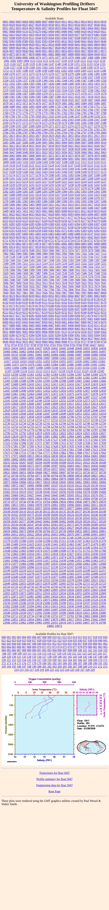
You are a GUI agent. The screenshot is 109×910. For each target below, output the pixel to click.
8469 (84, 322)
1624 (19, 100)
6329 (38, 227)
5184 (77, 175)
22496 (78, 576)
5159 (19, 171)
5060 (84, 152)
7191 (19, 263)
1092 (13, 60)
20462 (46, 521)
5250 (45, 188)
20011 (94, 505)
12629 (6, 410)
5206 (77, 178)
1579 (103, 93)
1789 (6, 116)
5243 (103, 185)
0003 (19, 21)
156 (34, 660)
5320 (77, 194)
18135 (70, 459)
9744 (90, 341)
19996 (70, 505)
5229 (12, 185)
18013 (30, 456)
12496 (78, 397)
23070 (30, 599)
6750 (45, 240)
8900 (71, 328)
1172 (6, 70)
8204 (58, 309)
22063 (86, 563)
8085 (103, 296)
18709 (70, 472)
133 (24, 656)
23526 (86, 609)
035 (75, 640)
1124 (102, 60)
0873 (103, 51)
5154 (90, 168)
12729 (102, 420)
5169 (84, 171)
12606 (30, 403)
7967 (64, 292)
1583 (25, 96)
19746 (30, 501)
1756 (25, 109)
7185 (84, 260)
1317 (38, 77)
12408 (14, 384)
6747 (25, 240)
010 (54, 637)
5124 (51, 165)
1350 (103, 80)
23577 (30, 612)
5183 (71, 175)
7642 (6, 286)
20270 (14, 518)
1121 (83, 60)
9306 (6, 338)
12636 (62, 410)
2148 (84, 116)
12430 (54, 387)
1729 (58, 106)
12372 (14, 377)
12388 (22, 381)
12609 (54, 403)
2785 (12, 132)
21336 (70, 541)
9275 (25, 335)
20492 (62, 521)
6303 (71, 224)
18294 (38, 462)
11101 (62, 367)
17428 (54, 446)
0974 (6, 57)
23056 (6, 599)
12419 (94, 384)
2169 (6, 122)
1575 (77, 93)
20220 (62, 514)
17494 (14, 449)
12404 (94, 381)
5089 (58, 158)
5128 (77, 165)
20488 (54, 521)
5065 (12, 155)
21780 (102, 550)
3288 (25, 142)
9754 (14, 345)
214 (16, 669)
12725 (78, 420)
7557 (25, 276)
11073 (15, 364)
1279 (71, 73)
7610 (25, 283)
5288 (38, 191)
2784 (6, 132)
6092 (64, 214)
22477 (54, 576)
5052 (45, 152)
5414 (71, 204)
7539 (71, 273)
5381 (19, 201)
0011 (64, 21)
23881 (62, 619)
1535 (71, 90)
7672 (90, 286)
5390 (64, 201)
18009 (22, 456)
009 (49, 637)
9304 (97, 335)
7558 (32, 276)
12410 (30, 384)
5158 (12, 171)
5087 (45, 158)
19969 (30, 505)
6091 (58, 214)
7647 (12, 286)
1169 (90, 67)
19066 (102, 482)
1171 (102, 67)
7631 (90, 283)
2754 (84, 129)
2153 (12, 119)
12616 (6, 407)
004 (24, 637)
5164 (51, 171)
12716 (38, 420)
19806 (54, 501)
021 (4, 640)
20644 (102, 527)
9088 (12, 332)
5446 (90, 207)
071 (44, 647)
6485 (64, 234)
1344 (64, 80)
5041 (90, 149)
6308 (103, 224)
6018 (90, 211)
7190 (12, 263)
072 (49, 647)
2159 (51, 119)
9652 (19, 341)
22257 (102, 570)
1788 (103, 113)
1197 (31, 70)
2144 (58, 116)
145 (85, 656)
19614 (38, 498)
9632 (77, 338)
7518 (58, 273)
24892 (50, 625)
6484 (58, 234)
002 (14, 637)
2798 (90, 132)
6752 (58, 240)
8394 (71, 318)
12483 (30, 397)
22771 (14, 590)
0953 (103, 54)
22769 (6, 590)
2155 (25, 119)
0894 (90, 54)
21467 (78, 544)
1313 (12, 77)
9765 (73, 345)
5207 (84, 178)
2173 (32, 122)
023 (14, 640)
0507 (6, 38)
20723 (54, 531)
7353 (97, 266)
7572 (77, 276)
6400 (25, 234)
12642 (6, 413)
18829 (14, 478)
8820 (25, 328)
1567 (25, 93)
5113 (90, 162)
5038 (71, 149)
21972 (102, 560)
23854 (30, 619)
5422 (19, 207)
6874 (38, 243)
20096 (94, 508)
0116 (25, 31)
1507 (38, 87)
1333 (103, 77)
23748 (38, 616)
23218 (38, 603)
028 (39, 640)
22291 (46, 573)
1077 (58, 57)
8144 (19, 302)
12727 (86, 420)
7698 (19, 289)
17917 (86, 452)
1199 (44, 70)
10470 (38, 351)
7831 (84, 289)
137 (44, 656)
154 (24, 660)
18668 (38, 472)
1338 (32, 80)
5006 (77, 142)
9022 (103, 328)
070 (39, 647)
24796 (102, 622)
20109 (14, 511)
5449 (6, 211)
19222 (70, 488)
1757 (32, 109)
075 (65, 647)
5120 (25, 165)
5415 (77, 204)
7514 (51, 273)
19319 (22, 492)
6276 (77, 220)
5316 (51, 194)
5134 (6, 168)
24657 (86, 622)
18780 (46, 475)
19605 (30, 498)
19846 (78, 501)
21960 (86, 560)
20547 (30, 524)
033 (65, 640)
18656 (30, 472)
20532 (6, 524)
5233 (38, 185)
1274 (38, 73)
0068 (12, 31)
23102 (78, 599)
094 (54, 650)
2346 (58, 129)
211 (95, 666)
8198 (25, 309)
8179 (45, 305)
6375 (64, 230)
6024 (25, 214)
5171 (97, 171)
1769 (6, 113)
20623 (62, 527)
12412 (46, 384)
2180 (71, 122)
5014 (25, 145)
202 (49, 666)
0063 (84, 28)
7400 (51, 269)
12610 (62, 403)
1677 (45, 103)
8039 (32, 296)
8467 (77, 322)
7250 (97, 263)
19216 (62, 488)
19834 (62, 501)
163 (65, 660)
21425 (30, 544)
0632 (64, 41)
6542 (97, 234)
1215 (90, 70)
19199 (46, 488)
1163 (51, 67)
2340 (19, 129)
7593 (32, 279)
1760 (51, 109)
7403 (58, 269)
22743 (54, 586)
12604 (14, 403)
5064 (6, 155)
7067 (58, 250)
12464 (30, 394)
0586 (19, 41)
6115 (38, 217)
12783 (62, 430)
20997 (102, 534)
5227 (103, 181)
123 (84, 653)
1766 (90, 109)
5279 (90, 188)
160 (54, 660)
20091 (86, 508)
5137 (25, 168)
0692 (84, 44)
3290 (38, 142)
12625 (78, 407)
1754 (12, 109)
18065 (94, 456)
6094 (77, 214)
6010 (71, 211)
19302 (6, 492)
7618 (64, 283)
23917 (70, 619)
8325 (58, 315)
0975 (12, 57)
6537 (90, 234)
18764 (30, 475)
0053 (19, 28)
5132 (97, 165)
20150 (6, 514)
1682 (71, 103)
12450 (30, 390)
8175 (25, 305)
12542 (14, 400)
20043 (14, 508)
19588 (6, 498)
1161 (38, 67)
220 (47, 669)
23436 (70, 606)
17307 (46, 443)
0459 (71, 34)
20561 (46, 524)
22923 (54, 593)
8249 (90, 312)
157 (39, 660)
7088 (38, 253)
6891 (6, 247)
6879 (51, 243)
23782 (70, 616)
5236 (58, 185)
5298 (51, 191)
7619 (71, 283)
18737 (94, 472)
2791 (51, 132)
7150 (51, 256)
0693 (90, 44)
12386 (14, 381)
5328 (25, 198)
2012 (45, 116)
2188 (103, 122)
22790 (38, 590)
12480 (6, 397)
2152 (6, 119)
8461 (64, 322)
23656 (94, 612)
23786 (78, 616)
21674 (38, 550)
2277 (90, 126)
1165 (64, 67)
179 (39, 663)
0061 (71, 28)
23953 (14, 622)
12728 (94, 420)
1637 (77, 100)
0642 (90, 41)
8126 (64, 299)
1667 (90, 100)
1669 (103, 100)
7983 (77, 292)
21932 (54, 560)
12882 (54, 436)
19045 (62, 482)
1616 (77, 96)
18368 (22, 465)
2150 (97, 116)
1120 (77, 60)
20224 (70, 514)
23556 (14, 612)
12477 (86, 394)
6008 (64, 211)
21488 (6, 547)
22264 (6, 573)
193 (4, 666)
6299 (45, 224)
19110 (62, 485)
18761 (22, 475)
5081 (6, 158)
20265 (6, 518)
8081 (90, 296)
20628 (78, 527)
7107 (97, 253)
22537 (22, 580)
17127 (54, 439)
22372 (78, 573)
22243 (78, 570)
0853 (58, 51)
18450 (94, 465)
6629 (12, 237)
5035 (51, 149)
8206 (71, 309)
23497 (54, 609)
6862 (19, 243)
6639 (71, 237)
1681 (64, 103)
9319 (45, 338)
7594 (38, 279)
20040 (6, 508)
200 (39, 666)
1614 (64, 96)
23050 (94, 596)
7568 (64, 276)
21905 (30, 560)
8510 (90, 325)
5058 (77, 152)
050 (44, 643)
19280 (86, 488)
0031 (58, 24)
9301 (77, 335)
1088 (90, 57)
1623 (12, 100)
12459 (102, 390)
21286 (22, 541)
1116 (51, 60)
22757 (94, 586)
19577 (102, 495)
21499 (30, 547)
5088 (51, 158)
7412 (77, 269)
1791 (19, 116)
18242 (14, 462)
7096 (71, 253)
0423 (12, 34)
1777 (32, 113)
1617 (84, 96)
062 (105, 643)
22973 (22, 596)
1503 (25, 87)
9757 (27, 345)
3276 (51, 139)
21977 (14, 563)
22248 (86, 570)
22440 (14, 576)
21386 (6, 544)
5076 (77, 155)
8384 (32, 318)
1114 (39, 60)
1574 (71, 93)
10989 (94, 354)
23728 (22, 616)
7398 (45, 269)
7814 (77, 289)
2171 (19, 122)
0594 (51, 41)
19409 (14, 495)
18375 (38, 465)
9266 (12, 335)
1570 (45, 93)
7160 (12, 260)
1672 (19, 103)
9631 (71, 338)
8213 (12, 312)
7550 (103, 273)
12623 (62, 407)
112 (34, 653)
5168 (77, 171)
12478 (94, 394)
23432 (62, 606)
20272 (22, 518)
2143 (51, 116)
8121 (45, 299)
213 (105, 666)
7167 (45, 260)
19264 (78, 488)
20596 (6, 527)
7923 (38, 292)
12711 (14, 420)
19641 (62, 498)
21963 (94, 560)
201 (44, 666)
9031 (6, 332)
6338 (71, 227)
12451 (38, 390)
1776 (25, 113)
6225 (25, 220)
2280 (6, 129)
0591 (32, 41)
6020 (103, 211)
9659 (38, 341)
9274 (19, 335)
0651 (38, 44)
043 (9, 643)
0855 (71, 51)
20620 (54, 527)
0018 (103, 21)
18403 (70, 465)
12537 (94, 397)
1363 (19, 83)
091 (39, 650)
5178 (38, 175)
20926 (38, 534)
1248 (103, 70)
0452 (25, 34)
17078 (38, 439)
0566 (64, 38)
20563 (54, 524)
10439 (46, 348)
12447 (6, 390)
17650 (102, 449)
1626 (32, 100)
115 (44, 653)
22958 (94, 593)
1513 (71, 87)
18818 (78, 475)
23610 (78, 612)
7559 (38, 276)
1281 (84, 73)
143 (75, 656)
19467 (62, 495)
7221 (77, 263)
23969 (30, 622)
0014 (84, 21)
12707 (94, 416)
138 (49, 656)
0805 (103, 44)
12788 (102, 430)
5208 (90, 178)
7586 (12, 279)
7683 (6, 289)
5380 (12, 201)
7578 (97, 276)
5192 (19, 178)
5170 (90, 171)
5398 (103, 201)
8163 (71, 302)
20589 (94, 524)
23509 (62, 609)
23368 (14, 606)
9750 (103, 341)
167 (85, 660)
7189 (6, 263)
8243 (77, 312)
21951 (78, 560)
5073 (58, 155)
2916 (19, 139)
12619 (30, 407)
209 (85, 666)
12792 (22, 433)
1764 (77, 109)
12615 (102, 403)
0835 (103, 47)
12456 (78, 390)
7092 (58, 253)
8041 (38, 296)
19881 (6, 505)
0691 (77, 44)
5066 (19, 155)
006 (34, 637)
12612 (78, 403)
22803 (46, 590)
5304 (90, 191)
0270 (31, 31)
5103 (32, 162)
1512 (64, 87)
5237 (64, 185)
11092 (101, 364)
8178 (38, 305)
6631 (25, 237)
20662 (14, 531)
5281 (103, 188)
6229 (51, 220)
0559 (45, 38)
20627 (70, 527)
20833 (86, 531)
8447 (38, 322)
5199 (64, 178)
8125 (58, 299)
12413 (54, 384)
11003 (70, 358)
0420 (97, 31)
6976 (25, 250)
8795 (12, 328)
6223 (12, 220)
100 (80, 650)
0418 (84, 31)
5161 (32, 171)
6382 (77, 230)
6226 (32, 220)
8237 (71, 312)
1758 (38, 109)
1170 (96, 67)
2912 (97, 136)
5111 (77, 162)
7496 (45, 273)
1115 (45, 60)
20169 (22, 514)
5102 (25, 162)
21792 (6, 554)
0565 (58, 38)
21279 (6, 541)
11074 (22, 364)
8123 (51, 299)
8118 (38, 299)
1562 (97, 90)
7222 (84, 263)
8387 (38, 318)
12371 (6, 377)
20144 (94, 511)
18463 (6, 469)
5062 (97, 152)
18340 (102, 462)
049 (39, 643)
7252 (6, 266)
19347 (54, 492)
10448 (70, 348)
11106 (101, 367)
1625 (25, 100)
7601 (84, 279)
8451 (51, 322)
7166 (38, 260)
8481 (19, 325)
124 (89, 653)
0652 (45, 44)
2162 (64, 119)
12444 (86, 387)
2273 (64, 126)
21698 (62, 550)
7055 (38, 250)
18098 (38, 459)
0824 (45, 47)
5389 (58, 201)
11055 (62, 361)
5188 (97, 175)
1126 (13, 64)
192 (105, 663)
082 (100, 647)
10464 (30, 351)
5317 (58, 194)
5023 (77, 145)
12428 (38, 387)
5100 (12, 162)
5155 (97, 168)
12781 (46, 430)
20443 (38, 521)
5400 (12, 204)
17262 (14, 443)
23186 (22, 603)
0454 (38, 34)
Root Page (54, 791)
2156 (32, 119)
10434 (14, 348)
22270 (14, 573)
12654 (102, 413)
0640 (77, 41)
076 (70, 647)
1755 (19, 109)
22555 (46, 580)
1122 (89, 60)
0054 (25, 28)
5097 (103, 158)
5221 (64, 181)
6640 (77, 237)
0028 (38, 24)
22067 (94, 563)
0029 (45, 24)
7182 (64, 260)
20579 (78, 524)
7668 (77, 286)
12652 (86, 413)
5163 (45, 171)
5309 (19, 194)
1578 (97, 93)
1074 (38, 57)
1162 (45, 67)
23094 (62, 599)
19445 (54, 495)
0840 (25, 51)
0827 (51, 47)
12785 (78, 430)
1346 (77, 80)
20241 (86, 514)
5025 (90, 145)
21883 (86, 557)
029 (44, 640)
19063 (86, 482)
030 (49, 640)
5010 (103, 142)
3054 (38, 139)
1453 (97, 83)
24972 (58, 625)
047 (29, 643)
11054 (54, 361)
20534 (14, 524)
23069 (22, 599)
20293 (46, 518)
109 (19, 653)
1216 (96, 70)
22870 (14, 593)
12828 (6, 436)
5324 (103, 194)
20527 (94, 521)
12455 (70, 390)
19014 (30, 482)
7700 (32, 289)
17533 (30, 449)
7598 (64, 279)
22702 (70, 583)
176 (24, 663)
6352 (97, 227)
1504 (32, 87)
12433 (70, 387)
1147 (51, 64)
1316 (32, 77)
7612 (38, 283)
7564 (51, 276)
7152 (64, 256)
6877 (45, 243)
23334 (78, 603)
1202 (64, 70)
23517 (78, 609)
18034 (62, 456)
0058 (51, 28)
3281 (84, 139)
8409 (6, 322)
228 (87, 669)
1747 (71, 106)
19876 (102, 501)
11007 (78, 358)
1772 (19, 113)
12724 (70, 420)
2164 (77, 119)
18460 (102, 465)
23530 (94, 609)
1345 (71, 80)
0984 (19, 57)
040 (100, 640)
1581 (12, 96)
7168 (51, 260)
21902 (22, 560)
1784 (77, 113)
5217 (45, 181)
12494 (70, 397)
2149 (90, 116)
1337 (25, 80)
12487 (54, 397)
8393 (64, 318)
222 (57, 669)
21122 (46, 537)
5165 (58, 171)
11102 (70, 367)
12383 (94, 377)
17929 (94, 452)
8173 (12, 305)
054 (65, 643)
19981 (54, 505)
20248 (102, 514)
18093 (22, 459)
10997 (46, 358)
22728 (22, 586)
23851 (14, 619)
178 (34, 663)
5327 (19, 198)
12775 (6, 430)
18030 (54, 456)
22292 (54, 573)
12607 (38, 403)
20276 (30, 518)
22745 (62, 586)
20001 (78, 505)
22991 (46, 596)
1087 (84, 57)
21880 (78, 557)
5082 (12, 158)
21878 (70, 557)
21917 (46, 560)
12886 (86, 436)
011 (59, 637)
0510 (25, 38)
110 (24, 653)
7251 (103, 263)
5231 (25, 185)
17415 (38, 446)
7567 (58, 276)
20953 (54, 534)
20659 (6, 531)
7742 (45, 289)
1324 (77, 77)
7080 (97, 250)
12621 (46, 407)
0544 (38, 38)
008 (44, 637)
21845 (14, 557)
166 (80, 660)
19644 (70, 498)
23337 (86, 603)
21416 (22, 544)
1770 (12, 113)
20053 (30, 508)
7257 (25, 266)
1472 (103, 83)
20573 (70, 524)
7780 (51, 289)
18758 (14, 475)
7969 (71, 292)
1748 (77, 106)
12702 (86, 416)
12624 (70, 407)
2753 (77, 129)
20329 (62, 518)
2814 (19, 136)
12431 (62, 387)
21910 (38, 560)
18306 (54, 462)
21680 (54, 550)
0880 (38, 54)
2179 (64, 122)
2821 (64, 136)
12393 (38, 381)
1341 (51, 80)
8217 (38, 312)
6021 (6, 214)
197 (24, 666)
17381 (14, 446)
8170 (103, 302)
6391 (90, 230)
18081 (6, 459)
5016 (38, 145)
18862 (46, 478)
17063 (22, 439)
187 (80, 663)
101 (85, 650)
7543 (77, 273)
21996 (38, 563)
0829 (64, 47)
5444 (77, 207)
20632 (86, 527)
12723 (62, 420)
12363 (46, 374)
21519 (54, 547)
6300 (51, 224)
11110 (23, 371)
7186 (90, 260)
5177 (32, 175)
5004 (64, 142)
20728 (62, 531)
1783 (71, 113)
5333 (58, 198)
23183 (14, 603)
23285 (54, 603)
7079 (90, 250)
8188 (84, 305)
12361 (30, 374)
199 (34, 666)
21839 (102, 554)
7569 (71, 276)
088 (24, 650)
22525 (14, 580)
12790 (6, 433)
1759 (45, 109)
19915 (14, 505)
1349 (97, 80)
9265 (6, 335)
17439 (78, 446)
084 (4, 650)
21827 (70, 554)
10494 (86, 351)
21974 (6, 563)
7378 (6, 269)
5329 (32, 198)
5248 (32, 188)
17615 (94, 449)
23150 (6, 603)
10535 (14, 354)
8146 (32, 302)
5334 (64, 198)
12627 (94, 407)
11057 (70, 361)
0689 (64, 44)
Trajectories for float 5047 (54, 772)
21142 (62, 537)
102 (90, 650)
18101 (46, 459)
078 (80, 647)
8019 (12, 296)
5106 (51, 162)
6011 (77, 211)
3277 (58, 139)
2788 (32, 132)
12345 (100, 371)
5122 (38, 165)
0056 (38, 28)
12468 (38, 394)
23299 (62, 603)
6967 (97, 247)
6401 (32, 234)
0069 (19, 31)
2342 (32, 129)
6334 (45, 227)
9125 (64, 332)
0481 (97, 34)
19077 (22, 485)
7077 (77, 250)
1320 (51, 77)
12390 (30, 381)
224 (67, 669)
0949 (97, 54)
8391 (51, 318)
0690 (71, 44)
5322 (90, 194)
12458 (94, 390)
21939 (62, 560)
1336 (19, 80)
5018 (51, 145)
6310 (12, 227)
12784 (70, 430)
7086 (32, 253)
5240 (84, 185)
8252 (97, 312)
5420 (6, 207)
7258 (32, 266)
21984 (22, 563)
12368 (86, 374)
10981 (30, 354)
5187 (90, 175)
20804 (70, 531)
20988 (86, 534)
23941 (86, 619)
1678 (51, 103)
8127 (71, 299)
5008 (90, 142)
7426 (103, 269)
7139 (25, 256)
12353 (6, 374)
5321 (84, 194)
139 (54, 656)
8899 (64, 328)
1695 (45, 106)
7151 (58, 256)
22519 (6, 580)
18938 (102, 478)
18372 (30, 465)
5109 (71, 162)
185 (70, 663)
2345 (51, 129)
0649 (25, 44)
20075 (62, 508)
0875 (12, 54)
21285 (14, 541)
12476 (78, 394)
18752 (6, 475)
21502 (46, 547)
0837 (12, 51)
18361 (14, 465)
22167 (70, 567)
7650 (25, 286)
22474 (46, 576)
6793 (103, 240)
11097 (31, 367)
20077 (70, 508)
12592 (102, 400)
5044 (97, 149)
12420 (102, 384)
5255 (71, 188)
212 (100, 666)
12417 (78, 384)
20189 (46, 514)
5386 (45, 201)
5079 (97, 155)
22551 (30, 580)
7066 (51, 250)
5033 (38, 149)
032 (59, 640)
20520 (78, 521)
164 (70, 660)
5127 (71, 165)
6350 (90, 227)
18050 (70, 456)
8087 (6, 299)
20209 (54, 514)
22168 (78, 567)
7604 (97, 279)
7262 (51, 266)
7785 (58, 289)
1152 (83, 64)
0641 (84, 41)
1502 (19, 87)
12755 (30, 426)
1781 (58, 113)
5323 (97, 194)
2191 (19, 126)
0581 (103, 38)
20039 (102, 505)
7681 (103, 286)
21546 (86, 547)
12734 (22, 423)
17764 (38, 452)
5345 (84, 198)
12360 (22, 374)
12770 (86, 426)
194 (9, 666)
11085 (62, 364)
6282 (12, 224)
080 (90, 647)
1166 (70, 67)
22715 (86, 583)
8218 (45, 312)
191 (100, 663)
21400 (14, 544)
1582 (19, 96)
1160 (32, 67)
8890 (38, 328)
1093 (19, 60)
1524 (38, 90)
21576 (102, 547)
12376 (38, 377)
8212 (6, 312)
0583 (12, 41)
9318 (38, 338)
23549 (6, 612)
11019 (22, 361)
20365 (14, 521)
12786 (86, 430)
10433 (6, 348)
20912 (14, 534)
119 (64, 653)
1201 (57, 70)
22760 (102, 586)
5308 (12, 194)
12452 (46, 390)
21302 (54, 541)
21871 (54, 557)
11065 (101, 361)
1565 (12, 93)
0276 (38, 31)
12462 (22, 394)
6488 (77, 234)
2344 (45, 129)
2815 (25, 136)
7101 (77, 253)
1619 (97, 96)
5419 (103, 204)
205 (65, 666)
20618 (38, 527)
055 (70, 643)
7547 (90, 273)
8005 (90, 292)
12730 (6, 423)
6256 (64, 220)
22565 (62, 580)
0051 (6, 28)
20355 (102, 518)
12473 (62, 394)
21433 (38, 544)
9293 (51, 335)
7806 (71, 289)
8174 (19, 305)
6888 (97, 243)
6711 (5, 240)
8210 (97, 309)
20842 (94, 531)
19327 (30, 492)
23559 (22, 612)
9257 (90, 332)
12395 (46, 381)
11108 (16, 371)
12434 (78, 387)
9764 (66, 345)
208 (80, 666)
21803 (14, 554)
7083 (12, 253)
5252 (58, 188)
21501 (38, 547)
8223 (51, 312)
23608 (70, 612)
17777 (46, 452)
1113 (32, 60)
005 (29, 637)
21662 (14, 550)
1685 (90, 103)
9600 (51, 338)
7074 (71, 250)
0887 (64, 54)
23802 (86, 616)
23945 (102, 619)
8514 (103, 325)
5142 (58, 168)
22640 (6, 583)
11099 (46, 367)
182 (54, 663)
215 (21, 669)
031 (54, 640)
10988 (86, 354)
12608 (46, 403)
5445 (84, 207)
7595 (45, 279)
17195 (102, 439)
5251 (51, 188)
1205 (83, 70)
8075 (84, 296)
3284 (103, 139)
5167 (71, 171)
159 (49, 660)
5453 (32, 211)
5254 (64, 188)
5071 (45, 155)
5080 (103, 155)
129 (9, 656)
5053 (51, 152)
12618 (22, 407)
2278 (97, 126)
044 (14, 643)
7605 (103, 279)
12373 (22, 377)
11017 (7, 361)
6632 (32, 237)
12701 (78, 416)
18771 (38, 475)
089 (29, 650)
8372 (84, 315)
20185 (38, 514)
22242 (70, 570)
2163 (71, 119)
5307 (6, 194)
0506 (103, 34)
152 (14, 660)
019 (100, 637)
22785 (30, 590)
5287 (32, 191)
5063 (103, 152)
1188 (25, 70)
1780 (51, 113)
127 (105, 653)
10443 (62, 348)
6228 (45, 220)
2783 (103, 129)
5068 (32, 155)
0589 (25, 41)
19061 (78, 482)
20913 (22, 534)
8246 (84, 312)
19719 (6, 501)
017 (90, 637)
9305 (103, 335)
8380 (6, 318)
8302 (51, 315)
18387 (54, 465)
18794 (54, 475)
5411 (51, 204)
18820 (86, 475)
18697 (62, 472)
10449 (78, 348)
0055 (32, 28)
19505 (70, 495)
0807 (6, 47)
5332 (51, 198)
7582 (103, 276)
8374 (90, 315)
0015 (90, 21)
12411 (38, 384)
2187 (97, 122)
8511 (97, 325)
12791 (14, 433)
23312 (70, 603)
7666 (71, 286)
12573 (86, 400)
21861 (38, 557)
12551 (54, 400)
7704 (38, 289)
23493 (46, 609)
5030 (19, 149)
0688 (58, 44)
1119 (70, 60)
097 (65, 650)
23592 (38, 612)
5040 (84, 149)
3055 (45, 139)
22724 (6, 586)
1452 (90, 83)
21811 (38, 554)
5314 (38, 194)
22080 (102, 563)
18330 (94, 462)
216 (26, 669)
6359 (38, 230)
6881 (58, 243)
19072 (14, 485)
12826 (94, 433)
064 (9, 647)
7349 (84, 266)
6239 (58, 220)
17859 (54, 452)
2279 (103, 126)
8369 (77, 315)
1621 (103, 96)
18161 (78, 459)
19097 (46, 485)
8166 (90, 302)
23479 (14, 609)
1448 (64, 83)
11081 (38, 364)
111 (29, 653)
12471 (46, 394)
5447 (97, 207)
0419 (90, 31)
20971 (78, 534)
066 (19, 647)
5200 (71, 178)
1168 (83, 67)
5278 (84, 188)
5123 (45, 165)
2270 (45, 126)
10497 (102, 351)
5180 (51, 175)
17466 (94, 446)
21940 (70, 560)
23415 (54, 606)
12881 (46, 436)
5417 (90, 204)
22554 (38, 580)
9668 (64, 341)
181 (49, 663)
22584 (78, 580)
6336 (58, 227)
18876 (62, 478)
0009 (51, 21)
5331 (45, 198)
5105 (45, 162)
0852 (51, 51)
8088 (12, 299)
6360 (45, 230)
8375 (97, 315)
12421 (6, 387)
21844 (6, 557)
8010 (6, 296)
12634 (46, 410)
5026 (97, 145)
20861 (102, 531)
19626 (54, 498)
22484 (62, 576)
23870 (54, 619)
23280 (46, 603)
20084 (78, 508)
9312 (18, 338)
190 (95, 663)
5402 (25, 204)
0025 (25, 24)
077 (75, 647)
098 (70, 650)
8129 (77, 299)
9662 (51, 341)
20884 (6, 534)
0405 (58, 31)
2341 (25, 129)
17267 (30, 443)
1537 (84, 90)
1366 (38, 83)
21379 (102, 541)
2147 (77, 116)
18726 (86, 472)
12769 (78, 426)
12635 (54, 410)
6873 (32, 243)
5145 (77, 168)
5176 (25, 175)
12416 (70, 384)
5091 (71, 158)
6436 (45, 234)
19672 (78, 498)
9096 (45, 332)
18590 (70, 469)
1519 (6, 90)
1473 (6, 87)
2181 (77, 122)
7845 (103, 289)
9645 (103, 338)
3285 (6, 142)
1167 (77, 67)
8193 (103, 305)
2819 (51, 136)
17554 (62, 449)
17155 (70, 439)
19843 (70, 501)
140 (59, 656)
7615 (58, 283)
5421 (12, 207)
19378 (86, 492)
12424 (22, 387)
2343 (38, 129)
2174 (38, 122)
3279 (71, 139)
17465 (86, 446)
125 (94, 653)
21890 (102, 557)
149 (105, 656)
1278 (64, 73)
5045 (103, 149)
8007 (97, 292)
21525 (62, 547)
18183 (94, 459)
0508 (12, 38)
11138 (92, 371)
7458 (25, 273)
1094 (26, 60)
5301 (71, 191)
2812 (6, 136)
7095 (64, 253)
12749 (94, 423)
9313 (25, 338)
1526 (51, 90)
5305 (97, 191)
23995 (46, 622)
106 (4, 653)
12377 (46, 377)
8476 (103, 322)
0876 (19, 54)
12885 (78, 436)
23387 (22, 606)
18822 (102, 475)
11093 (7, 367)
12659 (38, 416)
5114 (97, 162)
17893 (70, 452)
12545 (30, 400)
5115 (103, 162)
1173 (12, 70)
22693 (62, 583)
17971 (6, 456)
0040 (97, 24)
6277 (84, 220)
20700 (38, 531)
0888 (71, 54)
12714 (30, 420)
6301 (58, 224)
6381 (71, 230)
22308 (62, 573)
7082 (6, 253)
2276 (84, 126)
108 (14, 653)
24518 (62, 622)
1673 (25, 103)
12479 (102, 394)
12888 (94, 436)
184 (65, 663)
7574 (84, 276)
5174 (12, 175)
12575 (94, 400)
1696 (51, 106)
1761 (58, 109)
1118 (64, 60)
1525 (45, 90)
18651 (22, 472)
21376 (94, 541)
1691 (19, 106)
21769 (94, 550)
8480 (12, 325)
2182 (84, 122)
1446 (58, 83)
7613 (45, 283)
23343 (94, 603)
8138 (97, 299)
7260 (38, 266)
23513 (70, 609)
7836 (90, 289)
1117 (58, 60)
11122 (77, 371)
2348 (71, 129)
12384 (102, 377)
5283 (12, 191)
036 (80, 640)
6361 (51, 230)
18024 (46, 456)
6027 (45, 214)
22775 (22, 590)
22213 (30, 570)
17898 (78, 452)
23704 (6, 616)
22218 (38, 570)
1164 (58, 67)
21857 (30, 557)
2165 (84, 119)
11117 (54, 371)
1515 (84, 87)
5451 (19, 211)
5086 (38, 158)
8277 (19, 315)
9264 (103, 332)
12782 (54, 430)
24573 (70, 622)
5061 (90, 152)
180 (44, 663)
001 (9, 637)
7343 (71, 266)
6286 (38, 224)
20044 (22, 508)
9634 (84, 338)
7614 (51, 283)
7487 (38, 273)
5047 (12, 152)
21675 (46, 550)
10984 (54, 354)
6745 (12, 240)
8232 (64, 312)
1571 (51, 93)
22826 (70, 590)
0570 (90, 38)
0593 (45, 41)
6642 (90, 237)
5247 (25, 188)
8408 (103, 318)
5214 (25, 181)
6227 (38, 220)
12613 (86, 403)
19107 (54, 485)
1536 (77, 90)
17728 (30, 452)
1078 (64, 57)
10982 (38, 354)
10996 (38, 358)
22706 (78, 583)
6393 (103, 230)
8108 (25, 299)
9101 (58, 332)
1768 (103, 109)
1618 (90, 96)
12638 (78, 410)
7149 (45, 256)
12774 (102, 426)
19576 (94, 495)
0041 (103, 24)
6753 (64, 240)
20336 (78, 518)
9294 (58, 335)
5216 (38, 181)
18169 (86, 459)
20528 (102, 521)
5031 (25, 149)
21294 (38, 541)
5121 (31, 165)
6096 (90, 214)
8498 (71, 325)
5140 (45, 168)
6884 (77, 243)
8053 (58, 296)
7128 (12, 256)
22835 (86, 590)
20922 (30, 534)
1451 (84, 83)
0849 (38, 51)
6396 (12, 234)
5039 (77, 149)
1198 (38, 70)
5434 (64, 207)
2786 (19, 132)
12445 (94, 387)
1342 (58, 80)
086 (14, 650)
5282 (6, 191)
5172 (103, 171)
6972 (12, 250)
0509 (19, 38)
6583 (103, 234)
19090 (38, 485)
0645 (6, 44)
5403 (32, 204)
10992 (14, 358)
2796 (77, 132)
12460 (6, 394)
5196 (45, 178)
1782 (64, 113)
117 (54, 653)
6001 (45, 211)
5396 (90, 201)
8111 (31, 299)
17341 (94, 443)
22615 (94, 580)
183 (59, 663)
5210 (103, 178)
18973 (6, 482)
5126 (64, 165)
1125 (6, 64)
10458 (102, 348)
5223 (77, 181)
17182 (94, 439)
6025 (32, 214)
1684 (84, 103)
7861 (25, 292)
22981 (30, 596)
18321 (78, 462)
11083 (46, 364)
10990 (102, 354)
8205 (64, 309)
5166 (64, 171)
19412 (22, 495)
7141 (38, 256)
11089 (78, 364)
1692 (25, 106)
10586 (22, 354)
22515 (102, 576)
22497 (86, 576)
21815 (46, 554)
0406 (64, 31)
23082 (54, 599)
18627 (102, 469)
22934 (62, 593)
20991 (94, 534)
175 (19, 663)
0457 (58, 34)
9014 (84, 328)
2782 (97, 129)
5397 (97, 201)
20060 (54, 508)
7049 (32, 250)
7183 (71, 260)
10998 (54, 358)
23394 (30, 606)
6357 (25, 230)
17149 (62, 439)
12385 (6, 381)
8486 (45, 325)
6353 (103, 227)
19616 (46, 498)
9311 (12, 338)
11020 (30, 361)
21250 (94, 537)
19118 (70, 485)
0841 (32, 51)
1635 (71, 100)
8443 (25, 322)
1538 (90, 90)
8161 (58, 302)
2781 (90, 129)
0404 (51, 31)
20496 (70, 521)
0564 (51, 38)
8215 (25, 312)
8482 (25, 325)
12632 (30, 410)
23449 (78, 606)
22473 (38, 576)
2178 (58, 122)
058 (85, 643)
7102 (84, 253)
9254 (77, 332)
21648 (6, 550)
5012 (12, 145)
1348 (90, 80)
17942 (102, 452)
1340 (45, 80)
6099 (6, 217)
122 (79, 653)
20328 (54, 518)
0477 (77, 34)
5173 (6, 175)
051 (49, 643)
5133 (103, 165)
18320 (70, 462)
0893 (84, 54)
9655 (25, 341)
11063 (93, 361)
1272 (25, 73)
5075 (71, 155)
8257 (12, 315)
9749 (97, 341)
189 (90, 663)
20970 (70, 534)
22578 (70, 580)
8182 (58, 305)
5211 (5, 181)
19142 (102, 485)
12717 (46, 420)
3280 (77, 139)
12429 (46, 387)
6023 (19, 214)
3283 (97, 139)
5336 (71, 198)
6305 (84, 224)
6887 (90, 243)
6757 (90, 240)
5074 (64, 155)
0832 (84, 47)
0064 (90, 28)
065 (14, 647)
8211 (103, 309)
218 (37, 669)
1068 (32, 57)
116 (49, 653)
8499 (77, 325)
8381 (12, 318)
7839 (97, 289)
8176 (32, 305)
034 (70, 640)
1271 (19, 73)
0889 (77, 54)
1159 (25, 67)
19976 (46, 505)
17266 (22, 443)
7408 (71, 269)
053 (59, 643)
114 (39, 653)
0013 (77, 21)
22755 (86, 586)
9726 (77, 341)
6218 (90, 217)
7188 (103, 260)
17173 (86, 439)
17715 (22, 452)
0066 (103, 28)
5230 (19, 185)
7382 (19, 269)
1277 (58, 73)
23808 (94, 616)
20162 (14, 514)
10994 (22, 358)
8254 (6, 315)
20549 (38, 524)
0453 (32, 34)
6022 (12, 214)
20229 (78, 514)
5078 (90, 155)
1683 (77, 103)
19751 (38, 501)
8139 (103, 299)
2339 (12, 129)
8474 (97, 322)
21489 (14, 547)
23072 (38, 599)
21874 (62, 557)
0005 (32, 21)
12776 (14, 430)
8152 (51, 302)
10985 (62, 354)
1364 (25, 83)
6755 (77, 240)
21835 (86, 554)
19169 (14, 488)
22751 (70, 586)
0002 (12, 21)
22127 (46, 567)
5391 (71, 201)
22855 (6, 593)
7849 (6, 292)
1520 (12, 90)
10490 (78, 351)
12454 (62, 390)
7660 (45, 286)
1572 (58, 93)
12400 (70, 381)
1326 (84, 77)
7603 (90, 279)
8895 (45, 328)
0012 (71, 21)
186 (75, 663)
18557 (54, 469)
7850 (12, 292)
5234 (45, 185)
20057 (38, 508)
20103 (102, 508)
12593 (6, 403)
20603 (22, 527)
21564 (94, 547)
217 (32, 669)
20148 (102, 511)
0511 (31, 38)
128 (4, 656)
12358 (14, 374)
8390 (45, 318)
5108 (64, 162)
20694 (30, 531)
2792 (58, 132)
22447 (30, 576)
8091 (19, 299)
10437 (38, 348)
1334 (6, 80)
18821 (94, 475)
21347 (78, 541)
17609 (86, 449)
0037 (90, 24)
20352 (94, 518)
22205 (14, 570)
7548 (97, 273)
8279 (25, 315)
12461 (14, 394)
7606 (6, 283)
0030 (51, 24)
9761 (47, 345)
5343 (77, 198)
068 (29, 647)
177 (29, 663)
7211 (25, 263)
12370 (102, 374)
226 (77, 669)
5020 (64, 145)
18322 (86, 462)
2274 (71, 126)
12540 (102, 397)
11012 (94, 358)
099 (75, 650)
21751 (78, 550)
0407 (71, 31)
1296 (103, 73)
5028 (6, 149)
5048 (19, 152)
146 (90, 656)
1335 (12, 80)
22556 (54, 580)
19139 (94, 485)
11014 (102, 358)
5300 (64, 191)
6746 (18, 240)
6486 (71, 234)
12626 (86, 407)
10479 (54, 351)
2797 (84, 132)
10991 (7, 358)
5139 (38, 168)
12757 (38, 426)
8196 (12, 309)
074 (59, 647)
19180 (30, 488)
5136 (19, 168)
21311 (62, 541)
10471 (46, 351)
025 (24, 640)
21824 (62, 554)
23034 (70, 596)
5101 (19, 162)
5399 (6, 204)
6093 (71, 214)
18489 (22, 469)
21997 (46, 563)
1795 (32, 116)
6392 (97, 230)
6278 (90, 220)
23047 (78, 596)
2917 (25, 139)
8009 (103, 292)
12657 (22, 416)
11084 (54, 364)
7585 (6, 279)
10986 (70, 354)
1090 (103, 57)
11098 (39, 367)
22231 (54, 570)
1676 (38, 103)
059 (90, 643)
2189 (6, 126)
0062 (77, 28)
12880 (38, 436)
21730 (70, 550)
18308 (62, 462)
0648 (19, 44)
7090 (51, 253)
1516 (90, 87)
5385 (38, 201)
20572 (62, 524)
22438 (6, 576)
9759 (40, 345)
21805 (22, 554)
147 (95, 656)
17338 (86, 443)
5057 (71, 152)
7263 (58, 266)
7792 (64, 289)
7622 (84, 283)
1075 (45, 57)
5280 (97, 188)
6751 (51, 240)
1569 (38, 93)
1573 (64, 93)
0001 (6, 21)
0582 (6, 41)
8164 (77, 302)
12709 (6, 420)
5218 (51, 181)
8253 (103, 312)
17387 (22, 446)
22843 (94, 590)
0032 (64, 24)
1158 (19, 67)
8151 (45, 302)
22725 (14, 586)
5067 (25, 155)
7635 (97, 283)
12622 (54, 407)
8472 (90, 322)
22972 (14, 596)
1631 (45, 100)
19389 (94, 492)
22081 (6, 567)
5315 (45, 194)
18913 (78, 478)
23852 (22, 619)
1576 (84, 93)
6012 (84, 211)
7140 (31, 256)
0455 (45, 34)
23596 (46, 612)
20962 (62, 534)
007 (39, 637)
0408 (77, 31)
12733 (14, 423)
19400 (102, 492)
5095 (97, 158)
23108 (86, 599)
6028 (51, 214)
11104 (85, 367)
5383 (25, 201)
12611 (70, 403)
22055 (70, 563)
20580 (86, 524)
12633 (38, 410)
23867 (46, 619)
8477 (6, 325)
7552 (6, 276)
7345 (77, 266)
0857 (84, 51)
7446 (19, 273)
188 (85, 663)
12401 (78, 381)
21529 (70, 547)
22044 (62, 563)
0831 (77, 47)
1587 (51, 96)
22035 (54, 563)
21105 (30, 537)
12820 (46, 433)
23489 (38, 609)
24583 (78, 622)
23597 (54, 612)
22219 (46, 570)
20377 (22, 521)
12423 (14, 387)
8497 (64, 325)
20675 (22, 531)
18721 (78, 472)
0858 (90, 51)
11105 (93, 367)
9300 (71, 335)
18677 (46, 472)
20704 (46, 531)
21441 (54, 544)
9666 (58, 341)
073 (54, 647)
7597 (58, 279)
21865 (46, 557)
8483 (32, 325)
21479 (94, 544)
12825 (86, 433)
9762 (53, 345)
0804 (97, 44)
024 (19, 640)
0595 (58, 41)
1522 (25, 90)
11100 (54, 367)
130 (14, 656)
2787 (25, 132)
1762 (64, 109)
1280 (77, 73)
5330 (38, 198)
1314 (19, 77)
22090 (14, 567)
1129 (32, 64)
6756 (84, 240)
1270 (12, 73)
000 (4, 637)
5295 (45, 191)
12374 (30, 377)
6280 (103, 220)
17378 (6, 446)
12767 (62, 426)
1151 (77, 64)
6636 (51, 237)
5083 (19, 158)
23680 (102, 612)
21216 (86, 537)
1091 (6, 60)
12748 (86, 423)
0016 (97, 21)
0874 (6, 54)
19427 (30, 495)
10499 (6, 354)
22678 (46, 583)
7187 (97, 260)
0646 (12, 44)
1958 (38, 116)
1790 (12, 116)
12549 (38, 400)
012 (64, 637)
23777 (62, 616)
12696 (62, 416)
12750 (102, 423)
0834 (97, 47)
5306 (103, 191)
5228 (6, 185)
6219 (97, 217)
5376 (97, 198)
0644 (103, 41)
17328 (78, 443)
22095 (22, 567)
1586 (45, 96)
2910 (84, 136)
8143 (12, 302)
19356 (62, 492)
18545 (38, 469)
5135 (12, 168)
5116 (5, 165)
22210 (22, 570)
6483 (51, 234)
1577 (90, 93)
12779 (30, 430)
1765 (84, 109)
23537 (102, 609)
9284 (32, 335)
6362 (58, 230)
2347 (64, 129)
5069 (38, 155)
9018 (97, 328)
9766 (79, 345)
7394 (38, 269)
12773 (94, 426)
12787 (94, 430)
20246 (94, 514)
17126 (46, 439)
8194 (6, 309)
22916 (46, 593)
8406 (97, 318)
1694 (38, 106)
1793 (25, 116)
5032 (32, 149)
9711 (71, 341)
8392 (58, 318)
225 (72, 669)
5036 (58, 149)
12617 (14, 407)
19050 (70, 482)
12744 (62, 423)
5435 (71, 207)
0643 (97, 41)
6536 (84, 234)
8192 (97, 305)
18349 (6, 465)
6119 (51, 217)
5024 (84, 145)
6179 (77, 217)
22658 (30, 583)
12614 (94, 403)
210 (90, 666)
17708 (14, 452)
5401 (19, 204)
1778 (38, 113)
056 (75, 643)
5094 (90, 158)
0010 (58, 21)
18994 (14, 482)
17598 (78, 449)
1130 (38, 64)
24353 (54, 622)
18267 (22, 462)
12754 (22, 426)
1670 (6, 103)
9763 (60, 345)
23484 (30, 609)
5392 (77, 201)
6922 (64, 247)
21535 (78, 547)
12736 (30, 423)
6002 (51, 211)
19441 (38, 495)
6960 (84, 247)
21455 (62, 544)
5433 (58, 207)
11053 (46, 361)
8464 (71, 322)
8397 (84, 318)
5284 (19, 191)
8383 (25, 318)
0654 (51, 44)
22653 (22, 583)
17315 (62, 443)
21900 (14, 560)
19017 (38, 482)
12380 (70, 377)
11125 (85, 371)
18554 (46, 469)
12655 (6, 416)
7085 (25, 253)
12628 (102, 407)
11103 (78, 367)
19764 (46, 501)
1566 (19, 93)
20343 (86, 518)
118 (59, 653)
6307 (97, 224)
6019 (97, 211)
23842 (6, 619)
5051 (38, 152)
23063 (14, 599)
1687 (103, 103)
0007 (45, 21)
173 (9, 663)
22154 (62, 567)
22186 (102, 567)
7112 (103, 253)
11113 (46, 371)
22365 (70, 573)
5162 (38, 171)
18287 (30, 462)
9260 (97, 332)
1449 (71, 83)
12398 (62, 381)
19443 (46, 495)
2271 (51, 126)
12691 (54, 416)
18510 (30, 469)
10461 (14, 351)
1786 (90, 113)
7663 (58, 286)
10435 (22, 348)
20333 (70, 518)
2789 (38, 132)
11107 (8, 371)
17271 (38, 443)
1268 (6, 73)
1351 (6, 83)
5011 (5, 145)
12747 (78, 423)
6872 (25, 243)
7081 (103, 250)
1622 (6, 100)
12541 (6, 400)
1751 (97, 106)
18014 (38, 456)
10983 (46, 354)
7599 (71, 279)
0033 (71, 24)
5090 (64, 158)
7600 (77, 279)
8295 (45, 315)
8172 (6, 305)
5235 (51, 185)
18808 (70, 475)
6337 (64, 227)
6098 (103, 214)
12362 (38, 374)
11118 (61, 371)
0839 (19, 51)
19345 (46, 492)
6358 (32, 230)
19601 (22, 498)
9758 (33, 345)
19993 (62, 505)
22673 (38, 583)
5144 (71, 168)
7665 (64, 286)
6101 (12, 217)
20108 (6, 511)
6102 (19, 217)
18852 (30, 478)
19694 (86, 498)
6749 (38, 240)
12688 (46, 416)
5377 (103, 198)
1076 (51, 57)
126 (100, 653)
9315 (31, 338)
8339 (64, 315)
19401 (6, 495)
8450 (45, 322)
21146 (70, 537)
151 (9, 660)
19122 (78, 485)
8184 (71, 305)
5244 (6, 188)
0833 (90, 47)
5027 (103, 145)
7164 (25, 260)
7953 (51, 292)
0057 (45, 28)
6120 (57, 217)
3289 (32, 142)
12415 (62, 384)
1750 (90, 106)
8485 (38, 325)
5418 (97, 204)
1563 (103, 90)
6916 (25, 247)
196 (19, 666)
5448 (103, 207)
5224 (84, 181)
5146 (84, 168)
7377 (103, 266)
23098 (70, 599)
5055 (58, 152)
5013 (18, 145)
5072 (51, 155)
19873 (86, 501)
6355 (12, 230)
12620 (38, 407)
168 (90, 660)
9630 (64, 338)
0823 (38, 47)
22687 (54, 583)
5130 (84, 165)
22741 (46, 586)
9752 (7, 345)
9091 (19, 332)
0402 (45, 31)
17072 (30, 439)
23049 (86, 596)
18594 (78, 469)
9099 (51, 332)
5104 (38, 162)
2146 (71, 116)
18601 (86, 469)
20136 (70, 511)
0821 (25, 47)
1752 (103, 106)
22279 (38, 573)
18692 (54, 472)
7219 (64, 263)
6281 (6, 224)
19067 (6, 485)
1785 (84, 113)
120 (69, 653)
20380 (30, 521)
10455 (86, 348)
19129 (86, 485)
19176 (22, 488)
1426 (51, 83)
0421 (103, 31)
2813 (12, 136)
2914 (6, 139)
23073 (46, 599)
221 (52, 669)
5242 (97, 185)
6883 (71, 243)
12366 (70, 374)
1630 (38, 100)
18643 (14, 472)
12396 (54, 381)
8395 (77, 318)
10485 (62, 351)
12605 (22, 403)
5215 (31, 181)
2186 (90, 122)
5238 (71, 185)
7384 (25, 269)
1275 (45, 73)
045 (19, 643)
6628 (6, 237)
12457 (86, 390)
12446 (102, 387)
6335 (51, 227)
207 (75, 666)
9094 (32, 332)
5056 (64, 152)
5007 (84, 142)
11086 (70, 364)
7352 (90, 266)
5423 (25, 207)
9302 (84, 335)
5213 (18, 181)
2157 (38, 119)
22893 (30, 593)
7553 (12, 276)
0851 (45, 51)
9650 (12, 341)
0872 (97, 51)
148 (100, 656)
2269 (38, 126)
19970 (38, 505)
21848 (22, 557)
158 (44, 660)
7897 (32, 292)
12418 (86, 384)
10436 (30, 348)
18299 (46, 462)
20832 (78, 531)
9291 (45, 335)
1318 (45, 77)
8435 (19, 322)
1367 (45, 83)
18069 (102, 456)
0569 (84, 38)
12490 (62, 397)
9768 (86, 345)
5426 (45, 207)
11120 (69, 371)
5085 (32, 158)
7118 (5, 256)
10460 (6, 351)
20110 (22, 511)
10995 (30, 358)
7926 (45, 292)
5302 (77, 191)
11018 (15, 361)
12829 (14, 436)
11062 (85, 361)
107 (9, 653)
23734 (30, 616)
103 (95, 650)
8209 (90, 309)
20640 (94, 527)
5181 (58, 175)
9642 (97, 338)
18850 (22, 478)
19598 (14, 498)
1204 (77, 70)
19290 (94, 488)
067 (24, 647)
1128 (25, 64)
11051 (38, 361)
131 (19, 656)
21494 (22, 547)
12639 (86, 410)
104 (100, 650)
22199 (6, 570)
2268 (32, 126)
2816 (32, 136)
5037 (64, 149)
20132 (46, 511)
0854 (64, 51)
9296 (64, 335)
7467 (32, 273)
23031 (62, 596)
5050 (32, 152)
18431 (86, 465)
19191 (38, 488)
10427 (93, 345)
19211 (54, 488)
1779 (45, 113)
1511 (58, 87)
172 (4, 663)
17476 (6, 449)
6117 (45, 217)
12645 (30, 413)
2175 (45, 122)
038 (90, 640)
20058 (46, 508)
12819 (38, 433)
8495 (58, 325)
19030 (54, 482)
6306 (90, 224)
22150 (54, 567)
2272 (58, 126)
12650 (70, 413)
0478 (84, 34)
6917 (32, 247)
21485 (102, 544)
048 (34, 643)
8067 (77, 296)
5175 (19, 175)
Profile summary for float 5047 (54, 779)
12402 (86, 381)
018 (95, 637)
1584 (32, 96)
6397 (19, 234)
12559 (78, 400)
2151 (103, 116)
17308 (54, 443)
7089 (45, 253)
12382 (86, 377)
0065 (97, 28)
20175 (30, 514)
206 (70, 666)
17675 (6, 452)
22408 (94, 573)
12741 (46, 423)
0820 (19, 47)
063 (4, 647)
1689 (12, 106)
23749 (46, 616)
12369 (94, 374)
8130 (84, 299)
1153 (90, 64)
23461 (102, 606)
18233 (6, 462)
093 (49, 650)
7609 (19, 283)
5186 (84, 175)
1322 (64, 77)
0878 (32, 54)
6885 (84, 243)
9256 (84, 332)
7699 (25, 289)
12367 (78, 374)
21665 (22, 550)
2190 (12, 126)
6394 (6, 234)
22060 (78, 563)
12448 (14, 390)
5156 (103, 168)
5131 (90, 165)
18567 (62, 469)
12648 (54, 413)
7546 (84, 273)
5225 (90, 181)
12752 (14, 426)
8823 (32, 328)
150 (4, 660)
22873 (22, 593)
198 (29, 666)
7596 (51, 279)
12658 (30, 416)
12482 (22, 397)
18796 (62, 475)
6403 (38, 234)
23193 (30, 603)
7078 (84, 250)
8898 (58, 328)
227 (82, 669)
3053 (32, 139)
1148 (58, 64)
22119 (38, 567)
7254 (19, 266)
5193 (25, 178)
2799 (97, 132)
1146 (45, 64)
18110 (54, 459)
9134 (71, 332)
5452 (25, 211)
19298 (102, 488)
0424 (19, 34)
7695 (12, 289)
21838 (94, 554)
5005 (71, 142)
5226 (97, 181)
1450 (77, 83)
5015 (31, 145)
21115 (38, 537)
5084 (25, 158)
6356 (19, 230)
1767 (97, 109)
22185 (94, 567)
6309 (6, 227)
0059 (58, 28)
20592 (102, 524)
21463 (70, 544)
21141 (54, 537)
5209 (97, 178)
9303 (90, 335)
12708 (102, 416)
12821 (54, 433)
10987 (78, 354)
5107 (58, 162)
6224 (19, 220)
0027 (32, 24)
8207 (77, 309)
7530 (64, 273)
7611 (31, 283)
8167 (97, 302)
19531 (86, 495)
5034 (45, 149)
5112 (84, 162)
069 (34, 647)
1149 (64, 64)
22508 (94, 576)
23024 (54, 596)
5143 (64, 168)
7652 (32, 286)
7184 (77, 260)
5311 (31, 194)
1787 (97, 113)
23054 (102, 596)
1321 (58, 77)
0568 (77, 38)
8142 (6, 302)
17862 (62, 452)
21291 (30, 541)
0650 (32, 44)
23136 (102, 599)
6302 (64, 224)
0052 (12, 28)
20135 (62, 511)
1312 (6, 77)
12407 (6, 384)
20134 (54, 511)
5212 (12, 181)
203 (54, 666)
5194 (32, 178)
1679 (58, 103)
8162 (64, 302)
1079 (71, 57)
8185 (77, 305)
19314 (14, 492)
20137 (78, 511)
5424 (32, 207)
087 (19, 650)
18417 (78, 465)
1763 (71, 109)
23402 (38, 606)
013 (69, 637)
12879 (30, 436)
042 (4, 643)
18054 (78, 456)
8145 (25, 302)
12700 (70, 416)
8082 (97, 296)
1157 (13, 67)
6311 (18, 227)
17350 (102, 443)
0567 (71, 38)
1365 (32, 83)
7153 (71, 256)
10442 (54, 348)
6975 (19, 250)
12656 (14, 416)
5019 (58, 145)
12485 (46, 397)
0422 (6, 34)
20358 (6, 521)
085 (9, 650)
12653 (94, 413)
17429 (62, 446)
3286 (12, 142)
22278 (30, 573)
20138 (86, 511)
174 (14, 663)
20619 (46, 527)
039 (95, 640)
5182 (64, 175)
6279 (97, 220)
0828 (58, 47)
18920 (86, 478)
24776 (94, 622)
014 (75, 637)
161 (59, 660)
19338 (38, 492)
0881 (45, 54)
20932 (46, 534)
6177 (70, 217)
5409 (38, 204)
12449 (22, 390)
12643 (14, 413)
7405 (64, 269)
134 (29, 656)
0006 (38, 21)
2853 (71, 136)
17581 (70, 449)
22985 (38, 596)
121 (74, 653)
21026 (7, 537)
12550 (46, 400)
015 (80, 637)
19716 (102, 498)
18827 (6, 478)
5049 (25, 152)
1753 (6, 109)
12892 (6, 439)
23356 (102, 603)
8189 (90, 305)
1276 (51, 73)
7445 (12, 273)
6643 (97, 237)
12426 (30, 387)
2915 (12, 139)
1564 (6, 93)
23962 (22, 622)
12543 (22, 400)
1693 (32, 106)
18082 (14, 459)
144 (80, 656)
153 (19, 660)
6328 (31, 227)
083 (105, 647)
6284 (25, 224)
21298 (46, 541)
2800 (103, 132)
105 (105, 650)
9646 (6, 341)
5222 (71, 181)
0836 (6, 51)
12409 (22, 384)
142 (70, 656)
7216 (58, 263)
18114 (62, 459)
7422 (90, 269)
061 (100, 643)
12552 (62, 400)
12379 (62, 377)
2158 (45, 119)
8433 (12, 322)
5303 (84, 191)
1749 (84, 106)
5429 (51, 207)
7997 (84, 292)
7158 (103, 256)
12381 (78, 377)
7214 (45, 263)
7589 (25, 279)
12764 (54, 426)
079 (85, 647)
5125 (58, 165)
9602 (58, 338)
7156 (90, 256)
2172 (25, 122)
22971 (6, 596)
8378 (103, 315)
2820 (58, 136)
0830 (71, 47)
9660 (45, 341)
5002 (51, 142)
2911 (90, 136)
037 (85, 640)
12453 (54, 390)
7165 (32, 260)
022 (9, 640)
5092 (77, 158)
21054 (15, 537)
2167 (97, 119)
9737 (84, 341)
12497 (86, 397)
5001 (45, 142)
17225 (6, 443)
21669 (30, 550)
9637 (90, 338)
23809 (102, 616)
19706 (94, 498)
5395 (84, 201)
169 (95, 660)
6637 (58, 237)
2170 (12, 122)
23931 (78, 619)
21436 (46, 544)
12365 (62, 374)
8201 (45, 309)
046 (24, 643)
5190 (6, 178)
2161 (58, 119)
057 (80, 643)
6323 (25, 227)
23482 (22, 609)
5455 (38, 211)
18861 (38, 478)
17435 (70, 446)
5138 (32, 168)
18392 (62, 465)
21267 (102, 537)
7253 (12, 266)
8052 (51, 296)
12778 (22, 430)
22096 (30, 567)
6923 (71, 247)
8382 (19, 318)
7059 (45, 250)
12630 (14, 410)
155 (29, 660)
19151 (6, 488)
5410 (45, 204)
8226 (58, 312)
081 (95, 647)
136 (39, 656)
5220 (58, 181)
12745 (70, 423)
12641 (102, 410)
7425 (97, 269)
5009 (97, 142)
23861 (38, 619)
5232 (32, 185)
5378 (6, 201)
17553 (54, 449)
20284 (38, 518)
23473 (6, 609)
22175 (86, 567)
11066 (7, 364)
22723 (102, 583)
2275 (77, 126)
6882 (64, 243)
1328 (97, 77)
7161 (19, 260)
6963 (90, 247)
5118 (12, 165)
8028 (25, 296)
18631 (6, 472)
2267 (25, 126)
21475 (86, 544)
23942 (94, 619)
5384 (32, 201)
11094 (15, 367)
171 (105, 660)
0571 (97, 38)
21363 (86, 541)
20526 (86, 521)
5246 (19, 188)
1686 (97, 103)
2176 (51, 122)
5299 (58, 191)
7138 (18, 256)
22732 (30, 586)
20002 (86, 505)
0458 (64, 34)
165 (75, 660)
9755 (20, 345)
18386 (46, 465)
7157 (97, 256)
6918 (38, 247)
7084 (19, 253)
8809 (19, 328)
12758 (46, 426)
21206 (78, 537)
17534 (38, 449)
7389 (32, 269)
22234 (62, 570)
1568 (32, 93)
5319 (71, 194)
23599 (62, 612)
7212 (31, 263)
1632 (51, 100)
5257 (77, 188)
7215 (51, 263)
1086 (77, 57)
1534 (64, 90)
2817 (38, 136)
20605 (30, 527)
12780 (38, 430)
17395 (30, 446)
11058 (78, 361)
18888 (70, 478)
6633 (38, 237)
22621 (102, 580)
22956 (86, 593)
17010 (14, 439)
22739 (38, 586)
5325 (6, 198)
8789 (6, 328)
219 (42, 669)
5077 (84, 155)
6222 (6, 220)
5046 (6, 152)
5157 (6, 171)
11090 (85, 364)
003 (19, 637)
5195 (38, 178)
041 (105, 640)
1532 (58, 90)
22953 (78, 593)
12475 (70, 394)
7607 (12, 283)
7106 (90, 253)
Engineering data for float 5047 (54, 785)
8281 (32, 315)
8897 (51, 328)
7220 (71, 263)
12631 (22, 410)
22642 (14, 583)
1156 (6, 67)
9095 (38, 332)
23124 (94, 599)
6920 (51, 247)
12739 (38, 423)
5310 (25, 194)
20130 (38, 511)
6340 (84, 227)
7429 (6, 273)
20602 (14, 527)
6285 (32, 224)
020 (105, 637)
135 (34, 656)
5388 (51, 201)
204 (59, 666)
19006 (22, 482)
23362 (6, 606)
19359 (70, 492)
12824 (78, 433)
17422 (46, 446)
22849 (102, 590)
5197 (51, 178)
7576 (90, 276)
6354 (6, 230)
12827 (102, 433)
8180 (51, 305)
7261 (45, 266)
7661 (51, 286)
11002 (62, 358)
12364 (54, 374)
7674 (97, 286)
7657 (38, 286)
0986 (25, 57)
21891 (6, 560)
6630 (19, 237)
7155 (84, 256)
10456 (94, 348)
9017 (90, 328)
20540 (22, 524)
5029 (12, 149)
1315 (25, 77)
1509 (45, 87)
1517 (97, 87)
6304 (77, 224)
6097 (97, 214)
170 (100, 660)
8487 (51, 325)
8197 (19, 309)
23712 (14, 616)
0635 (71, 41)
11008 (86, 358)
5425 (38, 207)
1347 (84, 80)
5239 (77, 185)
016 (85, 637)
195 (14, 666)
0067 (6, 31)
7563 (45, 276)
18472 (14, 469)
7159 (6, 260)
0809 (12, 47)
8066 (71, 296)
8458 (58, 322)
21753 (86, 550)
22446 (22, 576)
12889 (102, 436)
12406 (102, 381)
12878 (22, 436)
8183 (64, 305)
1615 (71, 96)
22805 (54, 590)
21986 (30, 563)
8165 (84, 302)
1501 (12, 87)
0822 (32, 47)
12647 (46, 413)
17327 (70, 443)
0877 (25, 54)
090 (34, 650)
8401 (90, 318)
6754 (71, 240)
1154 (96, 64)
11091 (93, 364)
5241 (90, 185)
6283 (19, 224)
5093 (84, 158)
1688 (6, 106)
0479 (90, 34)
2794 (64, 132)
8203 (51, 309)
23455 (94, 606)
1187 (18, 70)
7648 (19, 286)
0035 (84, 24)
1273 (32, 73)
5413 (64, 204)
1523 (32, 90)
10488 (70, 351)
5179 (45, 175)
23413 (46, 606)
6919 (45, 247)
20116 (30, 511)
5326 (12, 198)
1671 (12, 103)
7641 (103, 283)
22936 (70, 593)
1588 (58, 96)
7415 (84, 269)
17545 (46, 449)
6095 (84, 214)
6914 (12, 247)
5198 (58, 178)
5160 (25, 171)
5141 (51, 168)
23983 (38, 622)
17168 (78, 439)
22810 (62, 590)
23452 (86, 606)
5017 (45, 145)
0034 (77, 24)
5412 (58, 204)
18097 (30, 459)
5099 (6, 162)
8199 (32, 309)
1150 (70, 64)
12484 (38, 397)
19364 (78, 492)
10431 (101, 345)
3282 (90, 139)
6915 (19, 247)
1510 (51, 87)
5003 (58, 142)
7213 (38, 263)
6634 (45, 237)
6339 (77, 227)
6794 (6, 243)
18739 (102, 472)
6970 (6, 250)
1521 (19, 90)
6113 (32, 217)
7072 (64, 250)
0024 (19, 24)
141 (65, 656)
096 (59, 650)
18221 (102, 459)
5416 (84, 204)
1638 (84, 100)
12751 (6, 426)
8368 (71, 315)
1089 (97, 57)
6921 (58, 247)
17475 (102, 446)
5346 (90, 198)
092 (44, 650)
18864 (54, 478)
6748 (31, 240)
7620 (77, 283)
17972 (14, 456)
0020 (12, 24)
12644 (22, 413)
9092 (25, 332)
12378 (54, 377)
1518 (103, 87)
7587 (19, 279)
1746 (64, 106)
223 (62, 669)
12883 (62, 436)
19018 (46, 482)
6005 (58, 211)
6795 (12, 243)
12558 (70, 400)
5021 (71, 145)
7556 (19, 276)
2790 (45, 132)
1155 (102, 64)
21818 (54, 554)
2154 (19, 119)
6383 (84, 230)
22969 (102, 593)
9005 (77, 328)
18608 (94, 469)
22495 (70, 576)
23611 (86, 612)
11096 (23, 367)
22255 (94, 570)
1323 (71, 77)
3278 (64, 139)
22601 (86, 580)
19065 (94, 482)
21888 (94, 557)
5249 (38, 188)
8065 (64, 296)
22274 (22, 573)
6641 (84, 237)
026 (29, 640)
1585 (38, 96)
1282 (90, 73)
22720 (94, 583)
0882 (51, 54)
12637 (70, 410)
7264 (64, 266)
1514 (77, 87)
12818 (30, 433)
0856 (77, 51)
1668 (97, 100)
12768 (70, 426)
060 (95, 643)
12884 (70, 436)
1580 (6, 96)
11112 (38, 371)
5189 (103, 175)
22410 (102, 573)
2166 (90, 119)
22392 (86, 573)
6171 (64, 217)
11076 (30, 364)
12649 (62, 413)
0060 (64, 28)
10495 (94, 351)
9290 (38, 335)
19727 (14, 501)
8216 (32, 312)
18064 (86, 456)
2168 (103, 119)
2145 (64, 116)
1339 (38, 80)
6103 (25, 217)
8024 (19, 296)
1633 (58, 100)
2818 (45, 136)
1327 (90, 77)
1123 (96, 60)
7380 (12, 269)
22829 (78, 590)
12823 (70, 433)
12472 (54, 394)
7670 (84, 286)
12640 (94, 410)
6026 (38, 214)
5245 (12, 188)
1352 (12, 83)
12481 (14, 397)
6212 (84, 217)
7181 (58, 260)
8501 (84, 325)
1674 (32, 103)
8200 (38, 309)
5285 (25, 191)
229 (93, 669)
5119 (18, 165)
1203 (70, 70)
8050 (45, 296)
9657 (32, 341)
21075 (23, 537)
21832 (78, 554)
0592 (38, 41)
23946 (6, 622)
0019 (6, 24)
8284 (38, 315)
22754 (78, 586)
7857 (19, 292)
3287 (19, 142)
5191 (12, 178)
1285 (97, 73)
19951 (22, 505)
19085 (30, 485)
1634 (64, 100)
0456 (51, 34)
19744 (22, 501)
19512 (78, 495)
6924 (77, 247)
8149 (38, 302)
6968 (103, 247)
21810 (30, 554)
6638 (64, 237)
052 (54, 643)
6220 (103, 217)
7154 (77, 256)
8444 (32, 322)
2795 (71, 132)
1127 (19, 64)
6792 (97, 240)
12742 (54, 423)
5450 (12, 211)
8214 (19, 312)
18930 (94, 478)
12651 (78, 413)
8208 (84, 309)
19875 (94, 501)
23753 (54, 616)
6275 (71, 220)
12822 (62, 433)
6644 (103, 237)
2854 (77, 136)
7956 (58, 292)
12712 (22, 420)
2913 (103, 136)
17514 (22, 449)
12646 (38, 413)
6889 (103, 243)
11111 (31, 371)
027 (34, 640)
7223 (90, 263)
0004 (25, 21)
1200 (51, 70)
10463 (22, 351)
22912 (38, 593)
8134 (90, 299)
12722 (54, 420)
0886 (58, 54)
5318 (64, 194)
